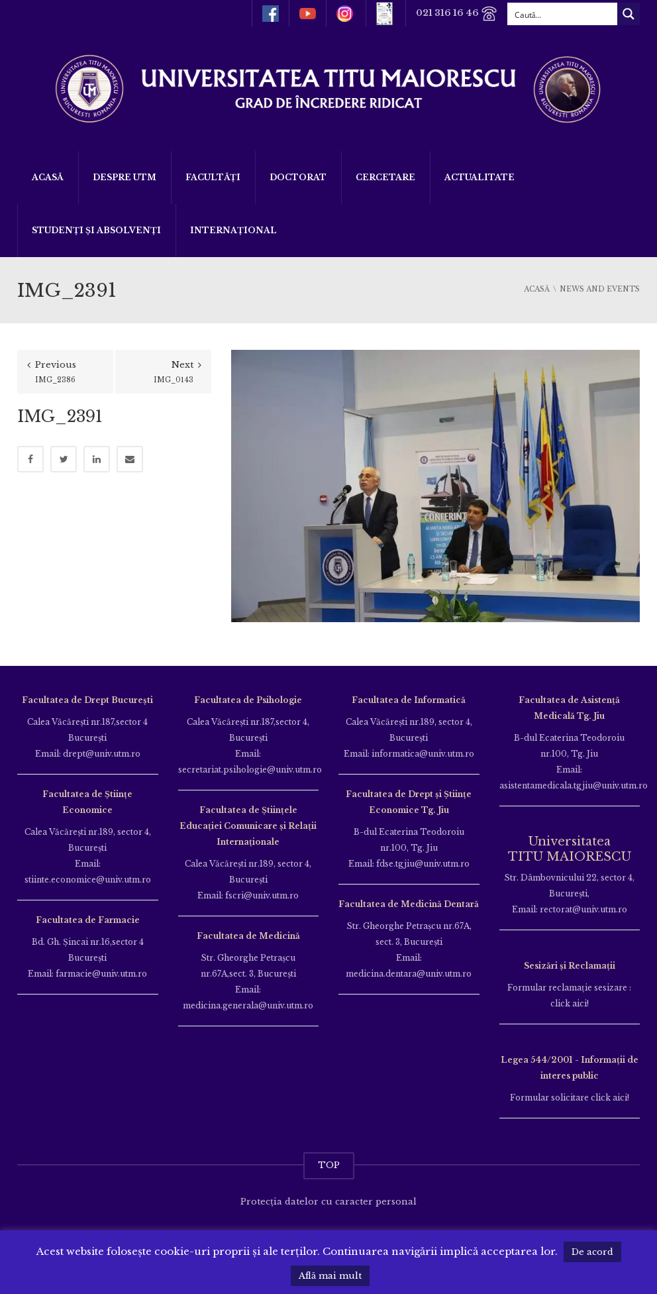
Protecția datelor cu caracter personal (328, 1201)
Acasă (48, 177)
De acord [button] (592, 1252)
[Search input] (563, 14)
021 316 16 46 (456, 13)
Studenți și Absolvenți (96, 230)
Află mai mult (330, 1275)
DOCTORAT (298, 177)
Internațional (233, 230)
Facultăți (212, 177)
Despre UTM (124, 177)
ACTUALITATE (479, 177)
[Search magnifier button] (628, 14)
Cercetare (385, 177)
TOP (329, 1165)
